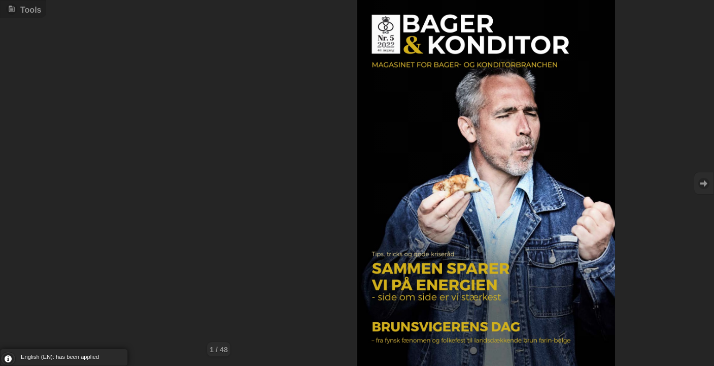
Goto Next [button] (704, 183)
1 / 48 (219, 350)
